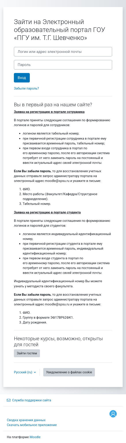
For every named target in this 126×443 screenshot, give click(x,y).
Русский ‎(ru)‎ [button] (23, 372)
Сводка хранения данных (26, 420)
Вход (22, 78)
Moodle (35, 437)
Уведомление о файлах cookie (69, 372)
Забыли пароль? (26, 88)
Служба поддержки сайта (29, 400)
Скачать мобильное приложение (32, 425)
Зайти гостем (27, 353)
